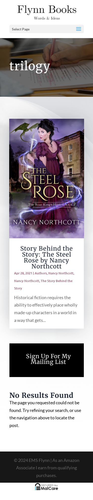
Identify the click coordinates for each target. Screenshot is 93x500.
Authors (41, 273)
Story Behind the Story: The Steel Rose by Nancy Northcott (46, 257)
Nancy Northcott (60, 273)
